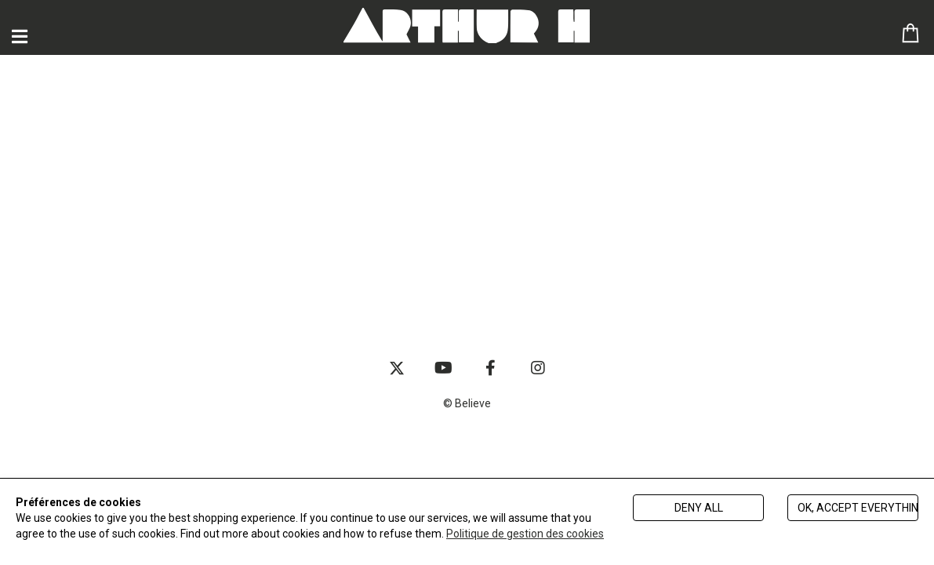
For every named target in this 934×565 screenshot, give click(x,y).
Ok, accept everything (858, 507)
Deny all (698, 507)
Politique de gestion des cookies (525, 533)
